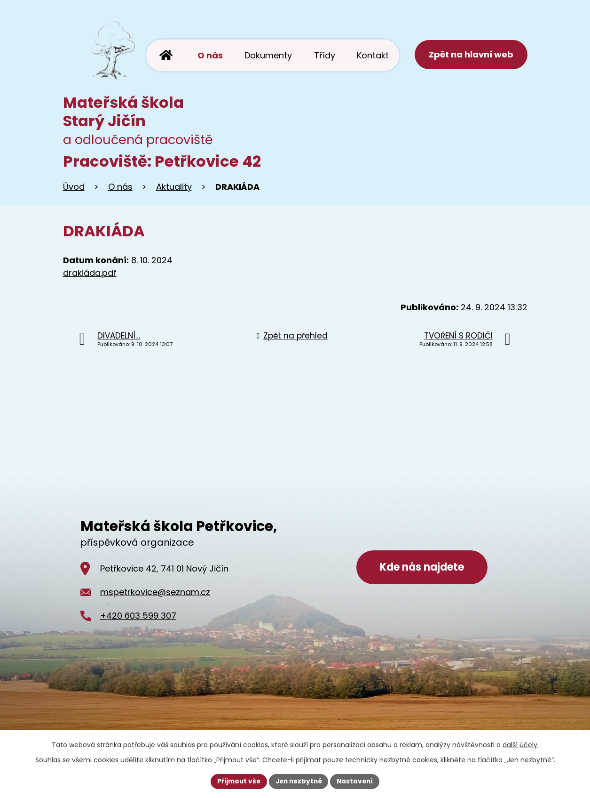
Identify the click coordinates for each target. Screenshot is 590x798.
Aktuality (174, 187)
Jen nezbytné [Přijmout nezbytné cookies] (298, 781)
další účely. (521, 744)
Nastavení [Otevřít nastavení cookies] (357, 781)
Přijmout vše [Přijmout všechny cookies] (236, 781)
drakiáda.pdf (90, 273)
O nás (120, 187)
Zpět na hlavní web (470, 55)
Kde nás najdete (422, 568)
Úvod (74, 187)
